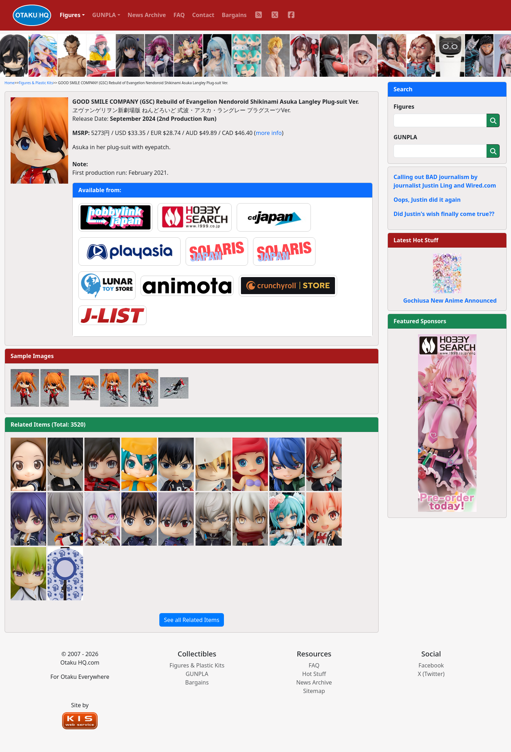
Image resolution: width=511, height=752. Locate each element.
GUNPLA (405, 137)
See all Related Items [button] (191, 620)
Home (10, 82)
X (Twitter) (431, 674)
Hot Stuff (314, 674)
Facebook (431, 665)
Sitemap (314, 691)
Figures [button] (70, 15)
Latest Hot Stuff (416, 240)
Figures (404, 106)
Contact (203, 15)
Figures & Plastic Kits (36, 82)
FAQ (179, 15)
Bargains (234, 15)
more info (269, 133)
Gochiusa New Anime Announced (449, 300)
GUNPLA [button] (104, 15)
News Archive (147, 15)
